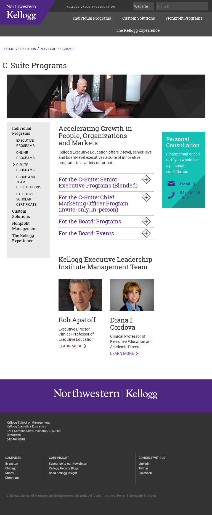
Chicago (10, 468)
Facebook (145, 473)
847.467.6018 (190, 195)
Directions (14, 435)
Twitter (143, 468)
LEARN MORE (70, 346)
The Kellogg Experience (138, 30)
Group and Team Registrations (28, 182)
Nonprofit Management (24, 226)
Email (185, 183)
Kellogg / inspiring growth (87, 399)
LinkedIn (144, 463)
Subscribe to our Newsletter (68, 463)
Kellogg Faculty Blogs (64, 468)
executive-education (33, 16)
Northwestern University (140, 399)
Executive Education (20, 49)
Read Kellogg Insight (63, 473)
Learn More (122, 353)
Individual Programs (92, 18)
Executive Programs (25, 143)
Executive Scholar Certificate (26, 199)
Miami (9, 473)
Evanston (11, 463)
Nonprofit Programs (184, 18)
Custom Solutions (138, 18)
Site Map (150, 495)
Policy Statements (130, 495)
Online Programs (25, 155)
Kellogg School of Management (28, 422)
